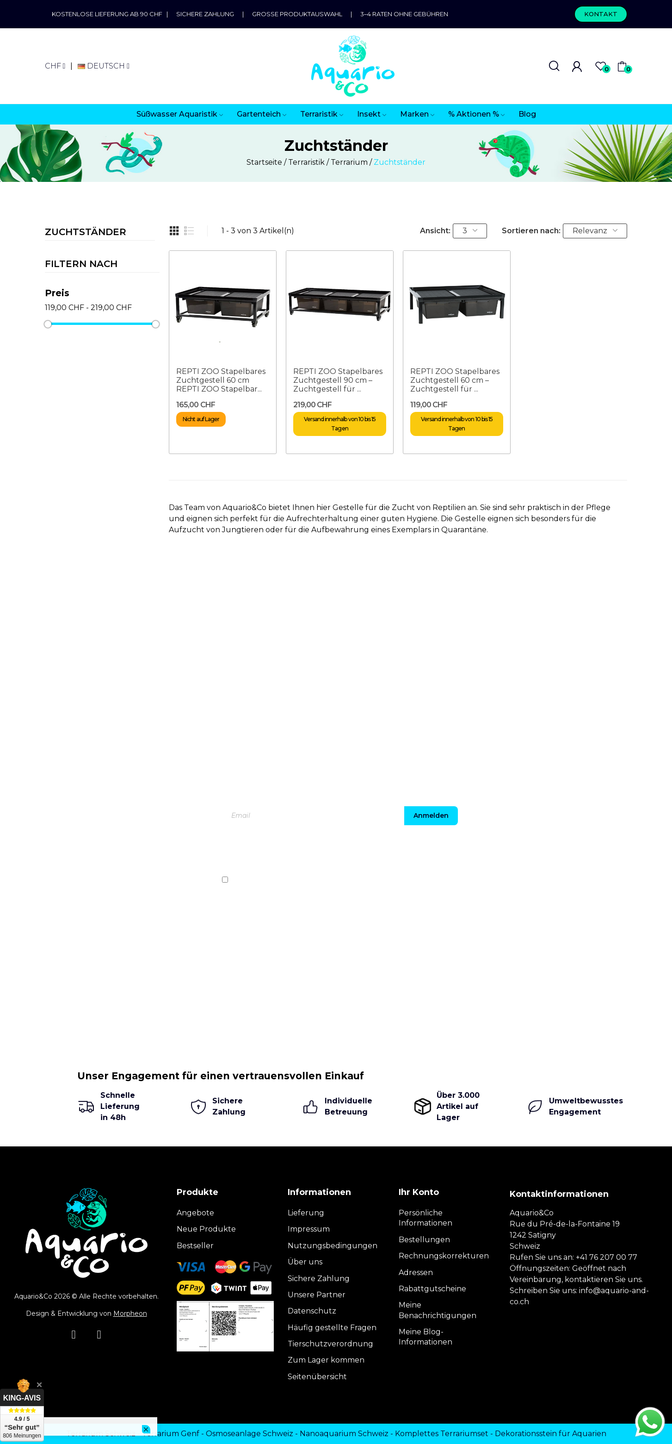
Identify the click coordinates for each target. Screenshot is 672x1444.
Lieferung (306, 1212)
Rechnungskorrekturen (444, 1255)
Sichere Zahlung (205, 14)
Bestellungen (424, 1239)
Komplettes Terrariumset (441, 1433)
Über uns (305, 1261)
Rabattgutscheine (432, 1288)
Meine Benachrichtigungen (437, 1310)
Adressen (416, 1272)
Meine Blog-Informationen (425, 1336)
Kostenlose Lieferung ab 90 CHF (109, 14)
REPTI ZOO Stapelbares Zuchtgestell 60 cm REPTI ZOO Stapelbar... (220, 380)
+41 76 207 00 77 (606, 1257)
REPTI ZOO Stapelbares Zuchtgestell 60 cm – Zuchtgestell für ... (454, 380)
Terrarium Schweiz (101, 1433)
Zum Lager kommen (326, 1360)
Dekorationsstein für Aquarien (550, 1433)
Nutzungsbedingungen (332, 1245)
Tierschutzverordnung (330, 1343)
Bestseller (195, 1245)
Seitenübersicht (317, 1376)
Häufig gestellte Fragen (332, 1327)
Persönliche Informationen (425, 1217)
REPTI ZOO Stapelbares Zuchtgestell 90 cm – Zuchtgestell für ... (337, 380)
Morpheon (130, 1313)
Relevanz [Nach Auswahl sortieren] (595, 230)
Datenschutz (312, 1311)
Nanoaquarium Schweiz (344, 1433)
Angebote (195, 1212)
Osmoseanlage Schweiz (249, 1433)
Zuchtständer (85, 232)
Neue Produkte (206, 1229)
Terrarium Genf (170, 1433)
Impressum (309, 1229)
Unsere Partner (316, 1294)
